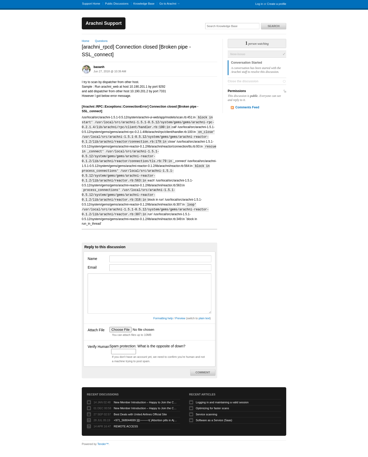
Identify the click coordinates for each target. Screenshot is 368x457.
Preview (180, 313)
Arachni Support (104, 23)
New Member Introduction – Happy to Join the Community (146, 397)
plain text (204, 313)
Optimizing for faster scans (212, 403)
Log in (259, 3)
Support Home (91, 3)
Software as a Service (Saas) (214, 415)
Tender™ (103, 438)
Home (85, 40)
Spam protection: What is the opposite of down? (147, 341)
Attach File (96, 325)
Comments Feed (247, 107)
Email (92, 262)
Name (92, 254)
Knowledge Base (144, 3)
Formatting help (163, 313)
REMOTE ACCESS (126, 421)
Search (273, 26)
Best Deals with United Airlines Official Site (140, 409)
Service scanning (206, 409)
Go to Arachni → (169, 3)
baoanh (99, 67)
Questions (101, 40)
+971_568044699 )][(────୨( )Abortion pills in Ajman (146, 415)
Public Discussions (117, 3)
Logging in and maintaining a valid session (222, 397)
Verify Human (98, 341)
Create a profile (276, 3)
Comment (202, 367)
